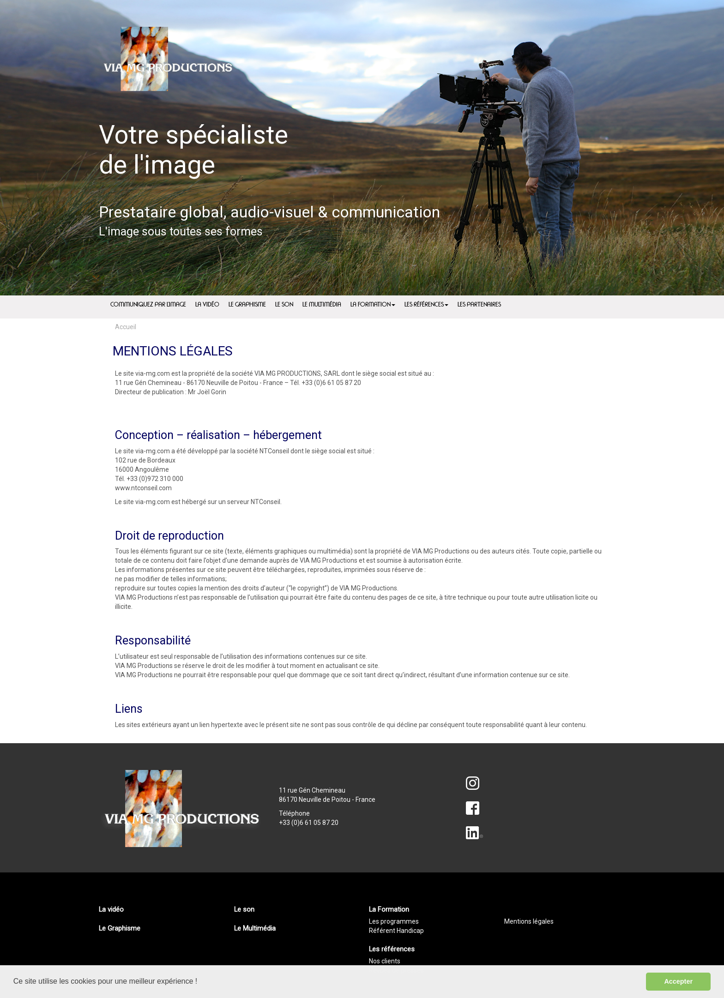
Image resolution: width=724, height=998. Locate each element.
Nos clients (384, 961)
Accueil (125, 327)
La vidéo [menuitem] (207, 304)
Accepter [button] (678, 981)
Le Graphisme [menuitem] (247, 304)
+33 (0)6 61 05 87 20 (308, 822)
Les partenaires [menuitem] (479, 304)
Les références (426, 304)
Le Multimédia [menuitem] (321, 304)
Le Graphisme (119, 928)
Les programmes (394, 921)
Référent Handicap (396, 930)
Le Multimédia (255, 928)
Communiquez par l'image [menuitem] (148, 304)
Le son (244, 909)
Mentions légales (529, 921)
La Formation (372, 304)
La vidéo (111, 909)
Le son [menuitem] (284, 304)
